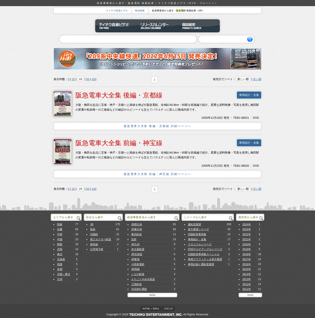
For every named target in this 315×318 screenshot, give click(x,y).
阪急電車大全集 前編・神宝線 (119, 143)
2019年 (246, 249)
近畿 (59, 229)
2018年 (246, 254)
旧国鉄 (94, 234)
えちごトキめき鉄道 (143, 279)
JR (91, 224)
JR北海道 (136, 254)
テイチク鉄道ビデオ (117, 10)
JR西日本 (136, 224)
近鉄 (133, 239)
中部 (59, 234)
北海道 (61, 259)
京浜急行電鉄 (139, 289)
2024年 (246, 224)
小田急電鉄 (137, 264)
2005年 (206, 117)
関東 (59, 224)
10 (73, 79)
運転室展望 (194, 224)
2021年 (246, 239)
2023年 (246, 229)
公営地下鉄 (96, 249)
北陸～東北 (63, 274)
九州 (59, 279)
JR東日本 (136, 229)
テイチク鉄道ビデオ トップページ (116, 25)
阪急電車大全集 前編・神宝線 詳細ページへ (157, 174)
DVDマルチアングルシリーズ (205, 249)
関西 (59, 244)
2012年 (246, 284)
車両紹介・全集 (249, 95)
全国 (59, 269)
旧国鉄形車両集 (197, 234)
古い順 (257, 79)
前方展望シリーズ (198, 229)
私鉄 (92, 229)
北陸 (59, 249)
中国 (59, 239)
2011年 (246, 289)
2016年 (246, 264)
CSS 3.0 (168, 308)
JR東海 (135, 259)
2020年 (246, 244)
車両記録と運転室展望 (201, 264)
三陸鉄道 (136, 284)
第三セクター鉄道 (100, 239)
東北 (59, 254)
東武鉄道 (136, 234)
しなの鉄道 (137, 274)
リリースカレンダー (157, 25)
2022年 (246, 234)
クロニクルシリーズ (200, 244)
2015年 (246, 269)
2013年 (246, 279)
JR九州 (135, 244)
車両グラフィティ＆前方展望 (205, 259)
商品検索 (140, 10)
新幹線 (94, 244)
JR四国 (135, 269)
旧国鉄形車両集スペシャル (203, 254)
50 (87, 79)
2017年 (246, 259)
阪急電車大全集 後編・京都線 (119, 95)
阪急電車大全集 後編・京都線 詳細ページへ (157, 126)
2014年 (246, 274)
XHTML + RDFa (150, 308)
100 (94, 79)
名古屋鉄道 (137, 249)
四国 (59, 264)
